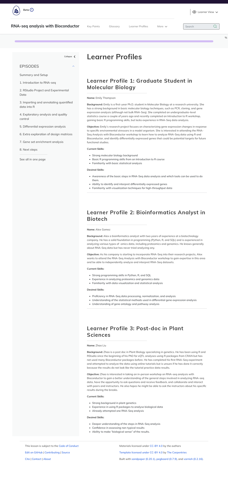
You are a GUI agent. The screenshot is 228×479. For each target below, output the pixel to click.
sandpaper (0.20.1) (143, 459)
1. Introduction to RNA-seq (38, 82)
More (162, 27)
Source (66, 452)
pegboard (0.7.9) (166, 459)
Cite (27, 459)
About (47, 459)
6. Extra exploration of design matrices (46, 134)
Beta (28, 9)
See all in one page (33, 159)
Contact (36, 459)
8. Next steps (28, 149)
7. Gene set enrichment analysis (41, 142)
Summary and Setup (34, 75)
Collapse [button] (70, 57)
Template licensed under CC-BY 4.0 (141, 452)
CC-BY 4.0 (156, 445)
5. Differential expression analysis (43, 126)
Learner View (205, 12)
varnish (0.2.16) (193, 459)
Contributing (52, 452)
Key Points (93, 26)
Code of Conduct (69, 445)
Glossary (114, 26)
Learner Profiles (138, 26)
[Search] (201, 26)
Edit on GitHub (34, 452)
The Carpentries (177, 452)
